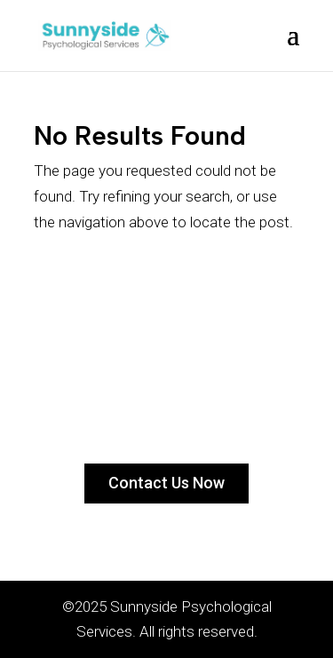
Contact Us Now (166, 482)
